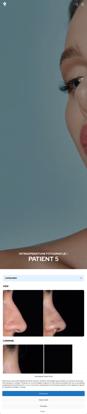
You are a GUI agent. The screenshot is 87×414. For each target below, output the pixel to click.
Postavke (43, 406)
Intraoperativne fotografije (42, 253)
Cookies (42, 411)
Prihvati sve (43, 394)
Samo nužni (43, 400)
